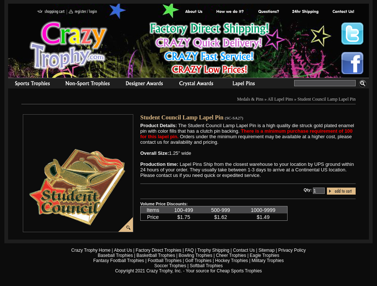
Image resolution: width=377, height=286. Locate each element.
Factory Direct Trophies (230, 12)
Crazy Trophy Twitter (352, 33)
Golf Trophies (198, 260)
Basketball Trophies (156, 255)
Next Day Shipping (305, 12)
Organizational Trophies (87, 84)
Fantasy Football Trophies (118, 260)
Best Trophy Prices (209, 49)
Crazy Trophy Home (91, 250)
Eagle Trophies (264, 255)
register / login (83, 12)
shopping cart (51, 12)
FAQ (189, 250)
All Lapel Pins (280, 99)
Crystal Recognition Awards (196, 84)
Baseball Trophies (115, 255)
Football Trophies (165, 260)
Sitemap (266, 250)
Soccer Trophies (170, 265)
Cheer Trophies (231, 255)
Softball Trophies (206, 265)
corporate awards (144, 84)
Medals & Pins (245, 84)
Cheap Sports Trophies (239, 270)
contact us (343, 12)
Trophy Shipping (213, 250)
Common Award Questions (268, 12)
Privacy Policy (292, 250)
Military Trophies (267, 260)
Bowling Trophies (195, 255)
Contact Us (244, 250)
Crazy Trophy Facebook (352, 63)
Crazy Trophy (69, 45)
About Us (194, 12)
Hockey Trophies (231, 260)
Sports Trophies (29, 84)
